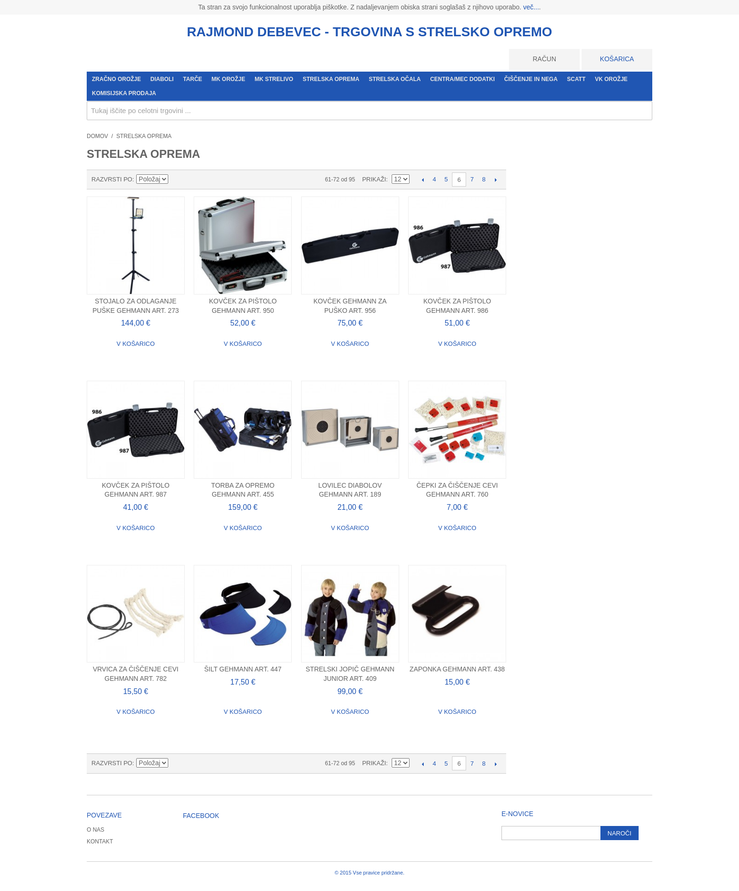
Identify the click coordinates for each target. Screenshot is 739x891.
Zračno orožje (116, 79)
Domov (97, 136)
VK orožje (611, 79)
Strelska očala (394, 79)
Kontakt (100, 841)
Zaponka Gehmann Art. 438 (457, 669)
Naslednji (495, 179)
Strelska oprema (331, 79)
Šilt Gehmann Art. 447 (242, 669)
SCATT (576, 79)
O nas (95, 829)
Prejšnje (422, 179)
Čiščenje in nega (531, 79)
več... (531, 7)
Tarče (192, 79)
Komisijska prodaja (124, 93)
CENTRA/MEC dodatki (462, 79)
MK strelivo (274, 79)
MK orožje (228, 79)
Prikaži (374, 179)
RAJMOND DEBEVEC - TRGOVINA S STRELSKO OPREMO (369, 32)
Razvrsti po (111, 179)
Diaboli (161, 79)
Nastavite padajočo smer (177, 179)
